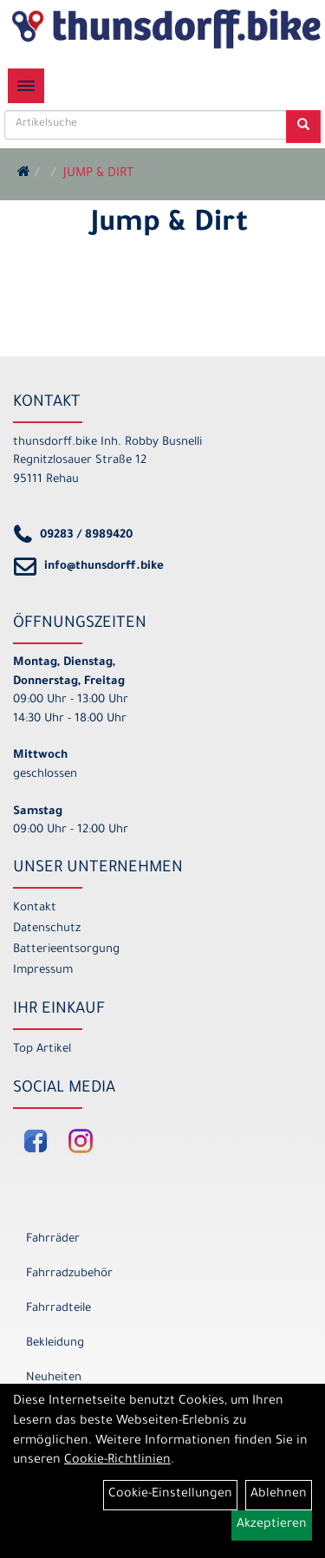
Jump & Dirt (98, 174)
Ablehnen (278, 1495)
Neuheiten (53, 1378)
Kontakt (34, 908)
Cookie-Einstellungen (170, 1495)
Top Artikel (42, 1049)
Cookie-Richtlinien (117, 1461)
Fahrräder (53, 1239)
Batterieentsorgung (66, 949)
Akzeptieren (272, 1525)
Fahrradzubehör (69, 1274)
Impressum (43, 970)
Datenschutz (47, 928)
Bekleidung (55, 1343)
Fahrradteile (58, 1308)
